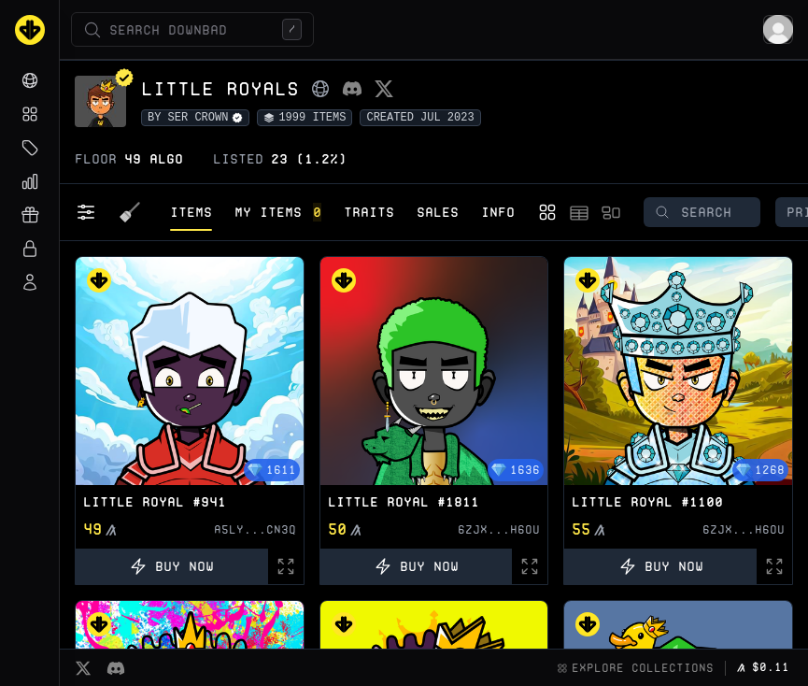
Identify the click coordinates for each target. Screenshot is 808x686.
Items (191, 212)
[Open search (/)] (192, 29)
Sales (438, 212)
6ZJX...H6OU (499, 529)
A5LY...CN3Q (255, 529)
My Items (277, 212)
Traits (369, 212)
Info (498, 212)
